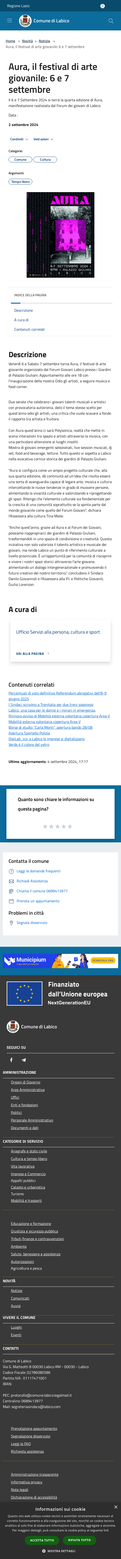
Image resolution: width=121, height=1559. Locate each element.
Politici (16, 1112)
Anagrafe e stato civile (29, 1151)
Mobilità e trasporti (26, 1200)
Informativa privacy (26, 1482)
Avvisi (16, 1306)
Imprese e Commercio (28, 1174)
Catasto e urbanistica (28, 1187)
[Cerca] (111, 21)
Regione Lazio (18, 6)
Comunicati (20, 1298)
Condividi (20, 139)
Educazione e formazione (31, 1223)
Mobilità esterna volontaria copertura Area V (45, 721)
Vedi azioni (44, 139)
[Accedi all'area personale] (102, 6)
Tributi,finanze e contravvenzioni (37, 1239)
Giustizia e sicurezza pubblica (34, 1231)
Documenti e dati (25, 1128)
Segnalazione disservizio (30, 1436)
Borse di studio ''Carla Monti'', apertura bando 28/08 (50, 727)
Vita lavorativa (22, 1166)
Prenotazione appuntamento (34, 1428)
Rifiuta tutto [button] (79, 1540)
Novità (27, 41)
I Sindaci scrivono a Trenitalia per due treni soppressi (51, 704)
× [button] (115, 1507)
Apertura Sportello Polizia (29, 733)
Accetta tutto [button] (42, 1540)
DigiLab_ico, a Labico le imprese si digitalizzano (47, 739)
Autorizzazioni (22, 1261)
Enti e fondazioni (24, 1105)
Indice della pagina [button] (30, 294)
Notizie (44, 41)
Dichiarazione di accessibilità (34, 1497)
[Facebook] (11, 1060)
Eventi (16, 1335)
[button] (61, 1551)
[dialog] (60, 1530)
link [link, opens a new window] (106, 1530)
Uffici (15, 1097)
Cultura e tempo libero (29, 1158)
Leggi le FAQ (21, 1444)
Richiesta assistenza (27, 1451)
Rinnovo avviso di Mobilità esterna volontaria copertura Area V (59, 716)
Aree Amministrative (28, 1090)
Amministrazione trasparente (34, 1474)
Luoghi (16, 1327)
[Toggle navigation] (9, 20)
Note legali (19, 1489)
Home (10, 41)
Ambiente (19, 1246)
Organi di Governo (25, 1082)
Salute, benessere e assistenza (35, 1254)
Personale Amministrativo (32, 1120)
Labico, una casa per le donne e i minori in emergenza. (52, 710)
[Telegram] (24, 1060)
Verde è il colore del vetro (29, 744)
